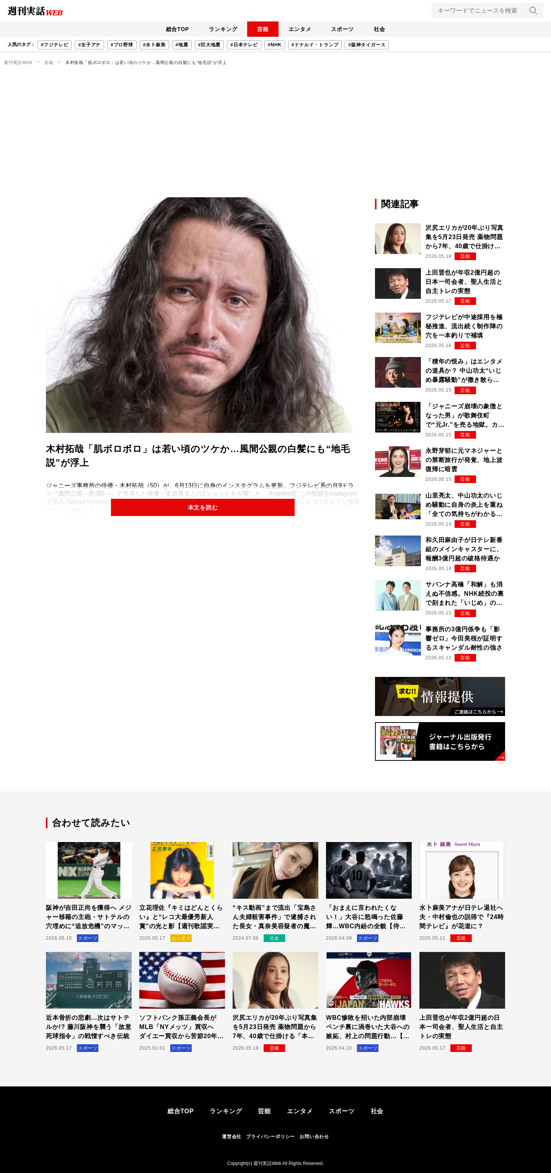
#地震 (182, 45)
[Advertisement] (275, 139)
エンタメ (302, 29)
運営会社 (231, 1136)
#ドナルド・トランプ (315, 45)
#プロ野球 (122, 45)
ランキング (216, 29)
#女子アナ (89, 45)
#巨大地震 (209, 45)
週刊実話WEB (18, 62)
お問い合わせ (314, 1136)
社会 (390, 29)
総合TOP (166, 29)
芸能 (260, 29)
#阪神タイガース (366, 45)
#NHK (275, 45)
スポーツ (349, 29)
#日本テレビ (244, 45)
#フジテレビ (54, 45)
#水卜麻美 (154, 45)
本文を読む (203, 508)
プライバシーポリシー (270, 1136)
